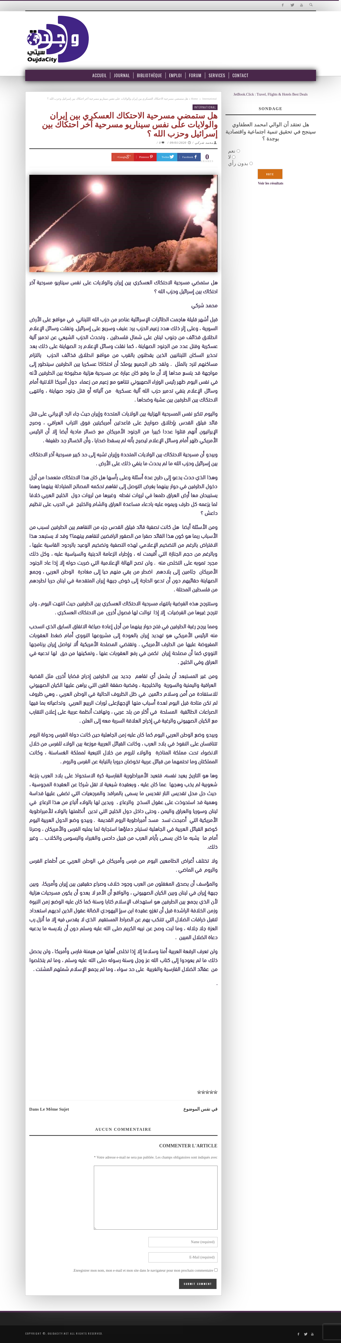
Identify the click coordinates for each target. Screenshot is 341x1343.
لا (229, 157)
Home (194, 98)
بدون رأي (238, 163)
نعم (231, 151)
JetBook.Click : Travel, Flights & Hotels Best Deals (271, 94)
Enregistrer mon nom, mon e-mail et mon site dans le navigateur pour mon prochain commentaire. (143, 1270)
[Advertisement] (123, 1048)
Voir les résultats (270, 183)
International (209, 98)
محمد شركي (204, 142)
